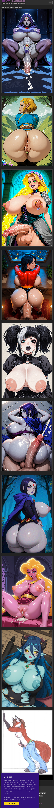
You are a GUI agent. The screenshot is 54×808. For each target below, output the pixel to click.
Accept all (11, 803)
